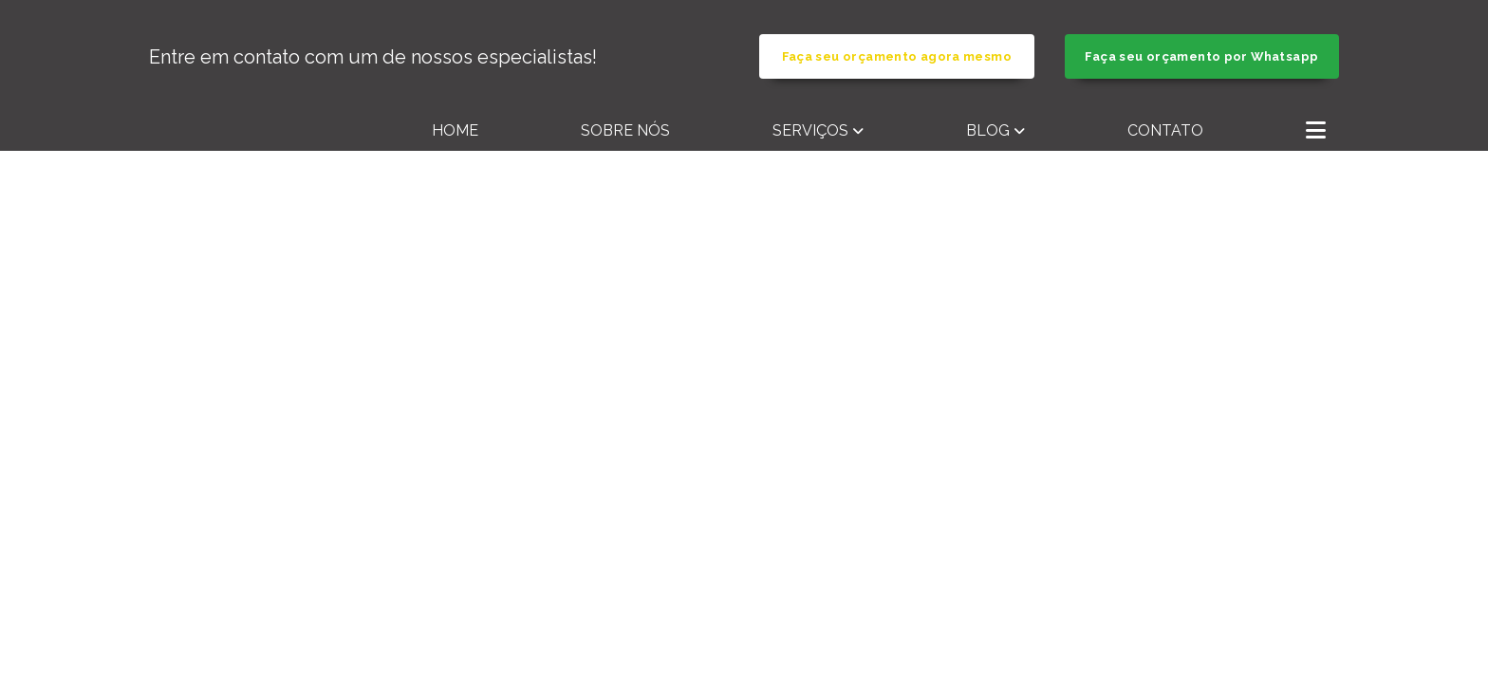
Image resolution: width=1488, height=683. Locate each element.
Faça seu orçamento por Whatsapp (1201, 56)
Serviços (810, 130)
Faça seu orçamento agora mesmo (897, 56)
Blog (988, 130)
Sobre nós (625, 130)
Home (455, 130)
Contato (1165, 130)
